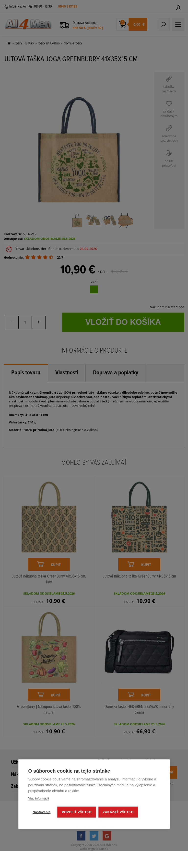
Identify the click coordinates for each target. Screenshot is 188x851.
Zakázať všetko (118, 812)
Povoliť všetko (77, 812)
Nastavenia (41, 812)
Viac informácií (38, 798)
